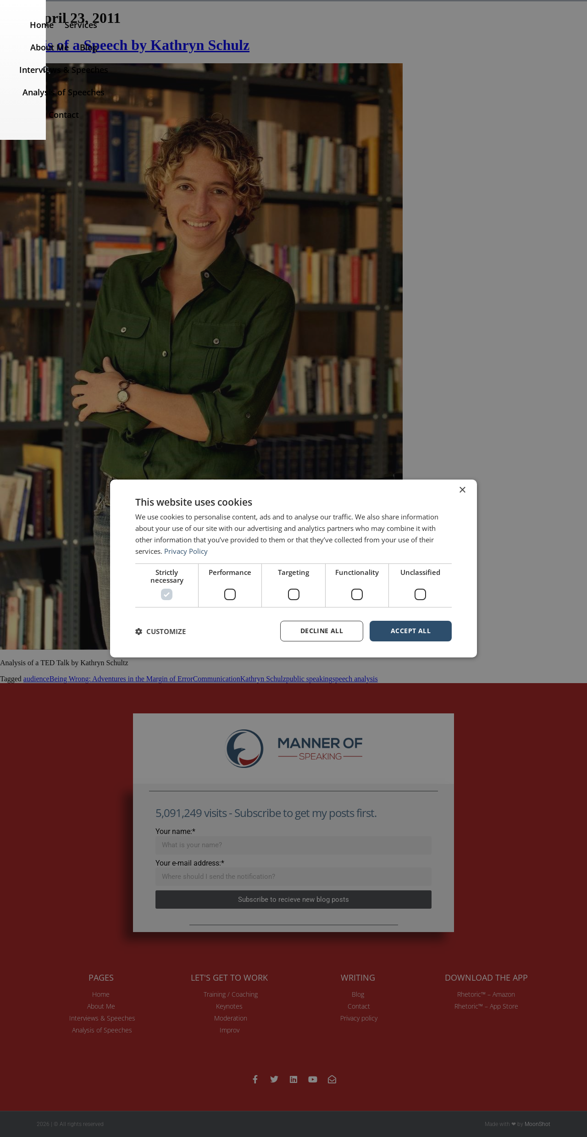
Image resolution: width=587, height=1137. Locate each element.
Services (215, 35)
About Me (262, 35)
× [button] (462, 490)
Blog (301, 35)
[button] (569, 35)
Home (176, 35)
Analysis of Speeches (462, 35)
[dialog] (293, 568)
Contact (529, 35)
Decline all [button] (321, 630)
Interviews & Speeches (365, 35)
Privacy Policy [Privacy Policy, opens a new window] (186, 551)
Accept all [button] (411, 630)
